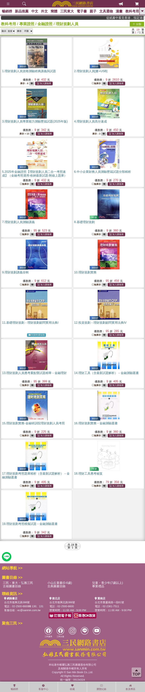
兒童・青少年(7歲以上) (107, 582)
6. (102, 171)
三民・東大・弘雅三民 (18, 582)
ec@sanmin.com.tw (28, 610)
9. (15, 272)
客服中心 (43, 687)
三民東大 (67, 11)
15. (33, 423)
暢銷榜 (7, 11)
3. (35, 121)
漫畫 (119, 11)
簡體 (54, 11)
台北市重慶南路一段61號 (109, 602)
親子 (93, 11)
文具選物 (106, 11)
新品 (22, 11)
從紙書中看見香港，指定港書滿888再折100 (130, 17)
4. (90, 121)
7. (18, 222)
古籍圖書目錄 (12, 586)
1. (29, 71)
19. (30, 523)
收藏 (72, 687)
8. (84, 222)
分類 (137, 23)
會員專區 (130, 687)
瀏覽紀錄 (101, 687)
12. (100, 322)
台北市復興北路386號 (17, 602)
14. (106, 373)
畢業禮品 (98, 586)
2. (90, 71)
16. (96, 423)
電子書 (82, 11)
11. (30, 322)
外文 (44, 11)
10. (85, 272)
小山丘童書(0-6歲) (59, 582)
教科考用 (132, 11)
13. (34, 373)
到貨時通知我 (37, 335)
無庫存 (96, 83)
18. (88, 473)
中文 (34, 11)
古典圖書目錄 (56, 586)
